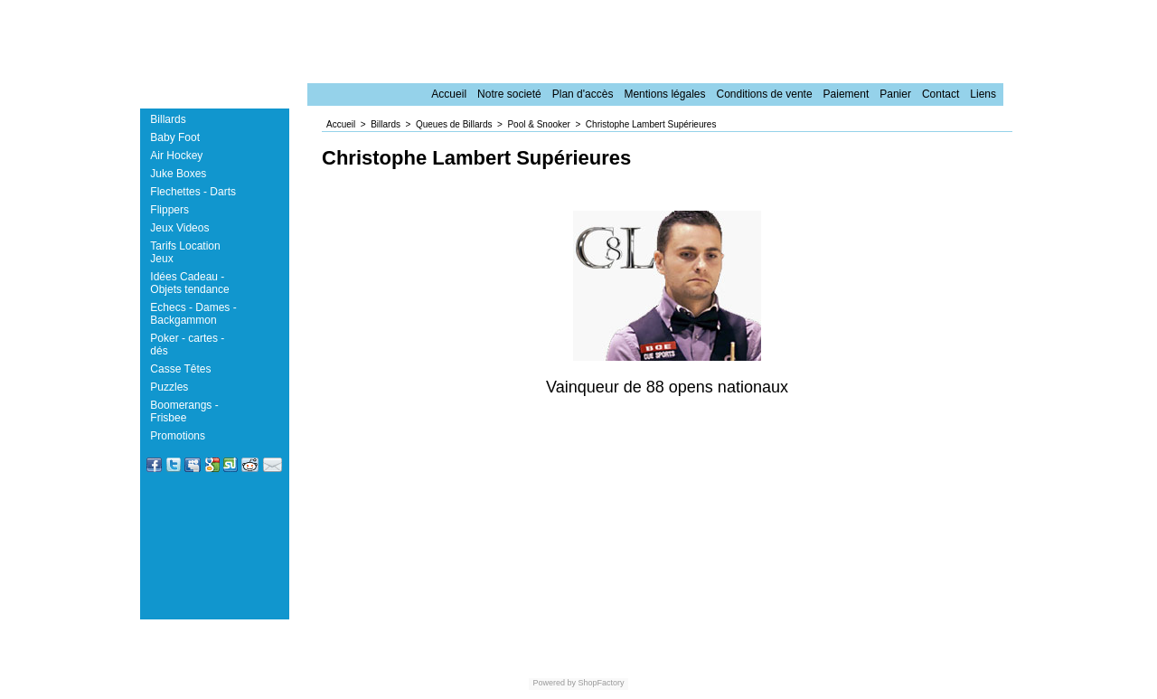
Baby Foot (175, 137)
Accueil (448, 94)
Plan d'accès (583, 94)
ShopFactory (600, 682)
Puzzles (169, 387)
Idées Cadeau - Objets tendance (189, 283)
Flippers (169, 209)
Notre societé (509, 94)
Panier (895, 94)
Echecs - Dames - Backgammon (193, 313)
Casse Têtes (180, 369)
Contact (940, 94)
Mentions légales (664, 94)
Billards (167, 119)
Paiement (846, 94)
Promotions (177, 436)
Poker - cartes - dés (187, 344)
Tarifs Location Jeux (185, 252)
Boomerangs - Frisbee (184, 411)
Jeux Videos (179, 228)
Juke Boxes (178, 173)
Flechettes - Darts (193, 191)
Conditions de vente (764, 94)
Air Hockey (176, 155)
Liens (983, 94)
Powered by (554, 682)
